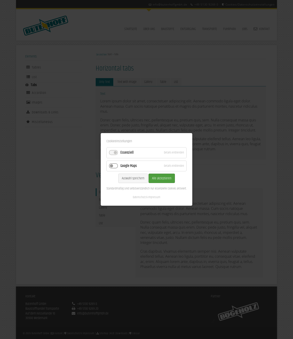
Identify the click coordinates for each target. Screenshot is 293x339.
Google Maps (128, 166)
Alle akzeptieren (161, 178)
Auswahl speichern (133, 178)
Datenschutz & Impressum (146, 197)
